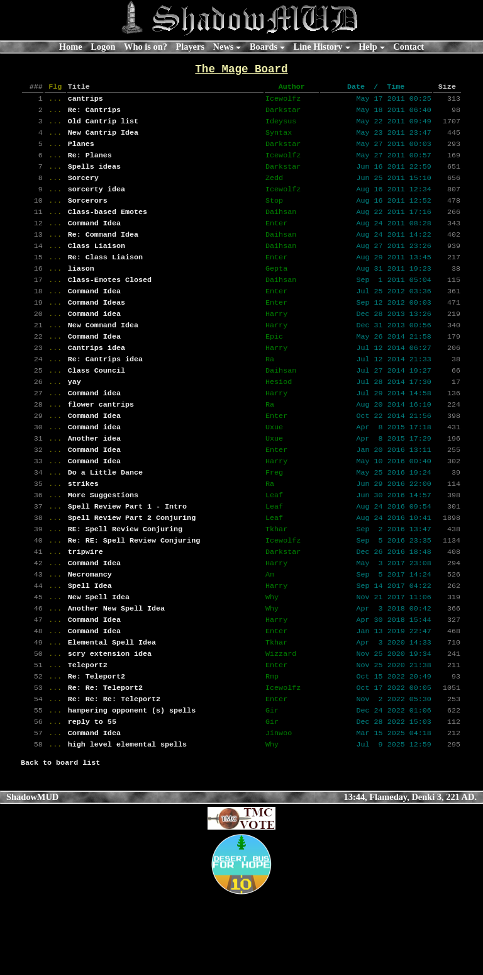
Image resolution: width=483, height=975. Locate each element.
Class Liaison (96, 267)
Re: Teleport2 (96, 745)
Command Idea (94, 242)
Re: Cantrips (94, 116)
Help (367, 47)
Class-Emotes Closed (110, 305)
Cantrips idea (96, 380)
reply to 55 (92, 796)
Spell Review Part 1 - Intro (127, 556)
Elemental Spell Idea (112, 707)
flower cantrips (101, 443)
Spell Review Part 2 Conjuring (132, 569)
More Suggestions (103, 544)
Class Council (96, 405)
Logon (103, 47)
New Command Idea (103, 355)
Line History (318, 47)
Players (189, 47)
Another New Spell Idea (116, 670)
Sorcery (83, 191)
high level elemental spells (127, 821)
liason (81, 292)
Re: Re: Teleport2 (105, 758)
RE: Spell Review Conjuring (125, 582)
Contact (408, 47)
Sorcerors (88, 216)
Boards (263, 47)
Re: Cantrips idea (105, 393)
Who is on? (145, 47)
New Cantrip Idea (103, 141)
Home (70, 47)
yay (74, 418)
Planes (81, 154)
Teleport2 (88, 733)
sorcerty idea (96, 204)
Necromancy (90, 632)
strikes (83, 531)
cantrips (85, 103)
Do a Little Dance (105, 519)
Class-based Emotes (107, 229)
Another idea (94, 481)
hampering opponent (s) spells (132, 783)
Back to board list (60, 840)
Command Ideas (96, 330)
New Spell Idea (99, 657)
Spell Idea (90, 645)
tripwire (85, 607)
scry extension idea (110, 720)
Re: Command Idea (103, 254)
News (223, 47)
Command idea (94, 342)
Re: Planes (90, 166)
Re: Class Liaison (105, 279)
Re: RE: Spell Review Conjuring (134, 594)
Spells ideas (94, 179)
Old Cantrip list (103, 128)
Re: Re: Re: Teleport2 (114, 770)
